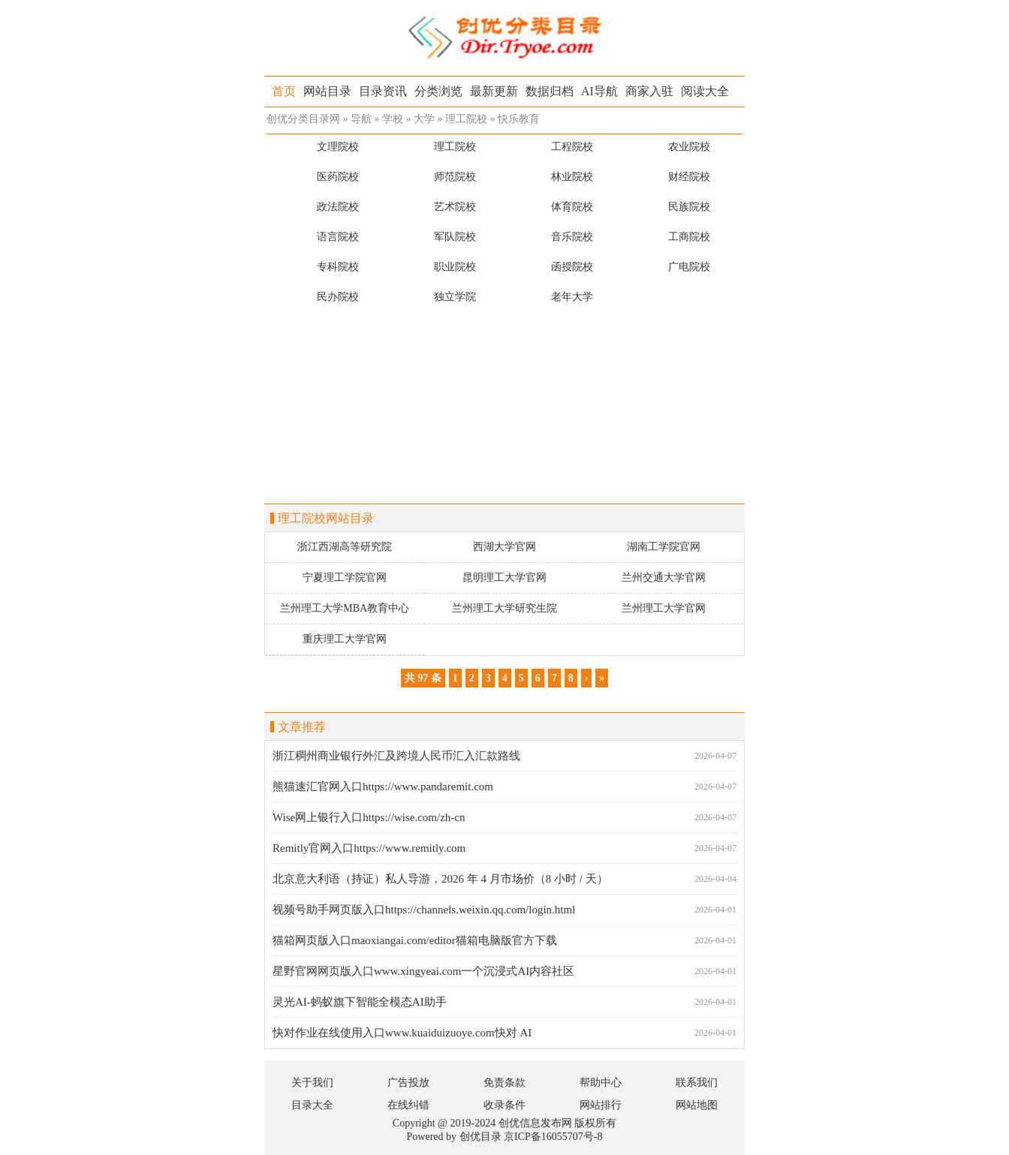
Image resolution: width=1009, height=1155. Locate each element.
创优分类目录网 (303, 119)
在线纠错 (408, 1105)
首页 (284, 91)
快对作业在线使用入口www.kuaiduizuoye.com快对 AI (402, 1033)
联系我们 (697, 1082)
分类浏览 (438, 91)
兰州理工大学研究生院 (504, 608)
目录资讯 (383, 91)
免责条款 (504, 1082)
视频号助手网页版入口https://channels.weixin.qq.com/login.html (424, 910)
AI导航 (599, 91)
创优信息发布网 (535, 1123)
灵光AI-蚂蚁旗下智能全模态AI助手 (360, 1002)
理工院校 (466, 119)
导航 (361, 119)
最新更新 (494, 91)
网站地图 (697, 1105)
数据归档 (550, 91)
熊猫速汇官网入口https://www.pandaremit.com (383, 787)
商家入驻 (649, 91)
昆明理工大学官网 (504, 577)
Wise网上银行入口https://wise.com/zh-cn (369, 817)
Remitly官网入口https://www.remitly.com (369, 848)
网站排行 (601, 1105)
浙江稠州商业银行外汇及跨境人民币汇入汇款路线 (396, 756)
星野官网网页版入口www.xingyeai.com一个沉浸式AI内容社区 (423, 971)
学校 (392, 119)
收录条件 (504, 1105)
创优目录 (480, 1136)
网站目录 (327, 91)
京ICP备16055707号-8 (553, 1136)
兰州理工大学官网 (664, 608)
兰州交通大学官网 (664, 577)
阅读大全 (705, 91)
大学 (424, 119)
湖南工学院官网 (663, 546)
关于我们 (312, 1082)
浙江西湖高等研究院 (344, 546)
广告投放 (408, 1082)
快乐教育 (519, 119)
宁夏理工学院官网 (345, 577)
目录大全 (312, 1105)
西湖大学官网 (504, 546)
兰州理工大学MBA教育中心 (344, 608)
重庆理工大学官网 (345, 639)
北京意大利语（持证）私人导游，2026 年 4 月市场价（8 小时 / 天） (440, 879)
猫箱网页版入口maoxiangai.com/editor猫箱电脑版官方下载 (415, 940)
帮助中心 (601, 1082)
